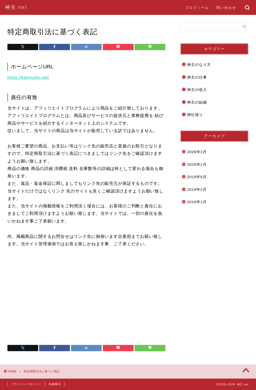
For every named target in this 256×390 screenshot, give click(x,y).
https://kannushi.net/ (28, 77)
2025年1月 (197, 164)
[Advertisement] (86, 298)
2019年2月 (197, 189)
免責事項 (55, 384)
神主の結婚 (197, 102)
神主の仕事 (197, 77)
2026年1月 (197, 152)
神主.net (16, 7)
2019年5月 (197, 177)
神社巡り (195, 114)
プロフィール (197, 7)
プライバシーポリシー (26, 384)
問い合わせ (226, 7)
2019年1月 (197, 202)
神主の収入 (197, 89)
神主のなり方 (199, 64)
